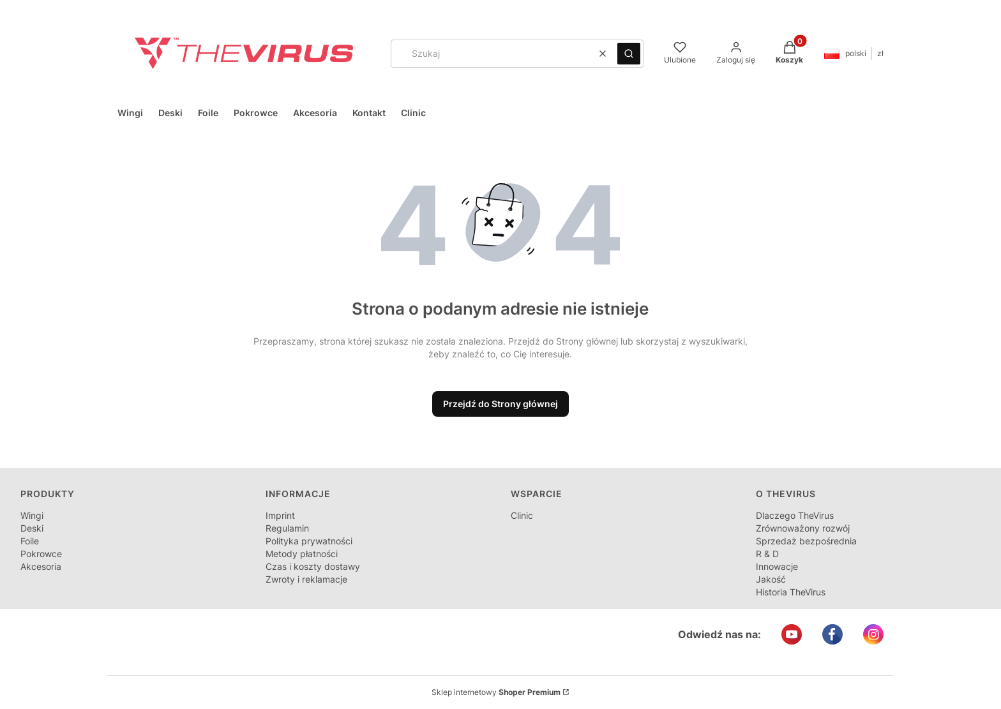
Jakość (771, 579)
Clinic (522, 515)
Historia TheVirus (790, 591)
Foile (29, 540)
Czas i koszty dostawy (313, 566)
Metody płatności (302, 553)
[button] (628, 53)
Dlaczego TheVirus (795, 515)
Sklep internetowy (496, 692)
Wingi (31, 515)
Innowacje (777, 566)
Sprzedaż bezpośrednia (806, 540)
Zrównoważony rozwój (803, 528)
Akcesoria (40, 566)
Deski (31, 528)
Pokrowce (41, 553)
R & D (767, 553)
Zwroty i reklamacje (306, 579)
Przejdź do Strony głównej (500, 403)
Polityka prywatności (309, 540)
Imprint (280, 515)
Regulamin (287, 528)
